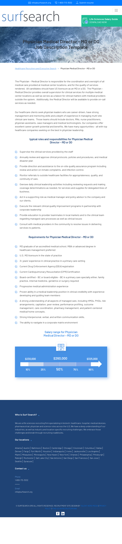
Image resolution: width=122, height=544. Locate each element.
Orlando (74, 454)
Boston (46, 448)
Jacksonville (79, 451)
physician (34, 426)
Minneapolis (39, 454)
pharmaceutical (22, 426)
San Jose (94, 458)
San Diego (68, 458)
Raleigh (18, 458)
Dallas (99, 448)
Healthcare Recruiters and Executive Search (35, 68)
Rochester (29, 458)
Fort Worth (36, 451)
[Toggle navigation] (116, 10)
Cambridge (57, 448)
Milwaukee (27, 454)
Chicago (67, 448)
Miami (17, 454)
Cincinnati (78, 448)
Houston (47, 451)
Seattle (18, 461)
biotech (66, 423)
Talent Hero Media (89, 506)
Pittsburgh (98, 454)
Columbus (89, 448)
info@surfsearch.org (41, 2)
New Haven (52, 454)
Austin (27, 448)
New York (64, 454)
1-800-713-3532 (65, 2)
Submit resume (86, 2)
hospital (86, 423)
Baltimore (36, 448)
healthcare (76, 423)
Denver (18, 451)
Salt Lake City (42, 458)
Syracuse (28, 461)
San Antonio (55, 458)
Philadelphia (85, 454)
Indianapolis (58, 451)
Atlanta (18, 448)
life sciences (29, 423)
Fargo (26, 451)
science (47, 426)
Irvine (69, 451)
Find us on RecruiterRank (64, 508)
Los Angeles (93, 451)
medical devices (97, 423)
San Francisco (81, 458)
